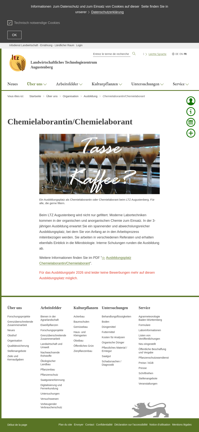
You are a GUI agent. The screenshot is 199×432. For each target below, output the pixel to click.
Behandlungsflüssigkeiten (116, 316)
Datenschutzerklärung (107, 12)
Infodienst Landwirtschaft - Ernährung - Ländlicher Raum (41, 45)
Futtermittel (108, 332)
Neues (11, 330)
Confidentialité (104, 424)
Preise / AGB (146, 362)
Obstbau (78, 340)
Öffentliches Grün (84, 345)
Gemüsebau (81, 326)
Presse (143, 368)
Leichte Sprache (157, 54)
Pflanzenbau (48, 369)
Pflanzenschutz (49, 374)
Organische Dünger (113, 342)
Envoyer (78, 424)
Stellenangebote (16, 350)
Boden (105, 321)
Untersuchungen (50, 393)
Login (79, 45)
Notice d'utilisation (160, 424)
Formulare (144, 325)
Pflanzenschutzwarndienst (154, 357)
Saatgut (106, 356)
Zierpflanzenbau (83, 350)
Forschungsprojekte (18, 316)
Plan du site (65, 424)
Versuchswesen (50, 398)
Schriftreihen (146, 373)
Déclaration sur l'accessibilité (130, 424)
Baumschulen (81, 321)
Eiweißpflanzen (49, 325)
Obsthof (11, 335)
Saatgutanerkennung (53, 379)
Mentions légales (182, 424)
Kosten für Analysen (113, 337)
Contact (89, 424)
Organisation (14, 340)
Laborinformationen (150, 330)
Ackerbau (79, 316)
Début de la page (17, 424)
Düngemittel (109, 326)
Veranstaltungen (148, 383)
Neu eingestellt (147, 343)
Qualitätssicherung (18, 345)
